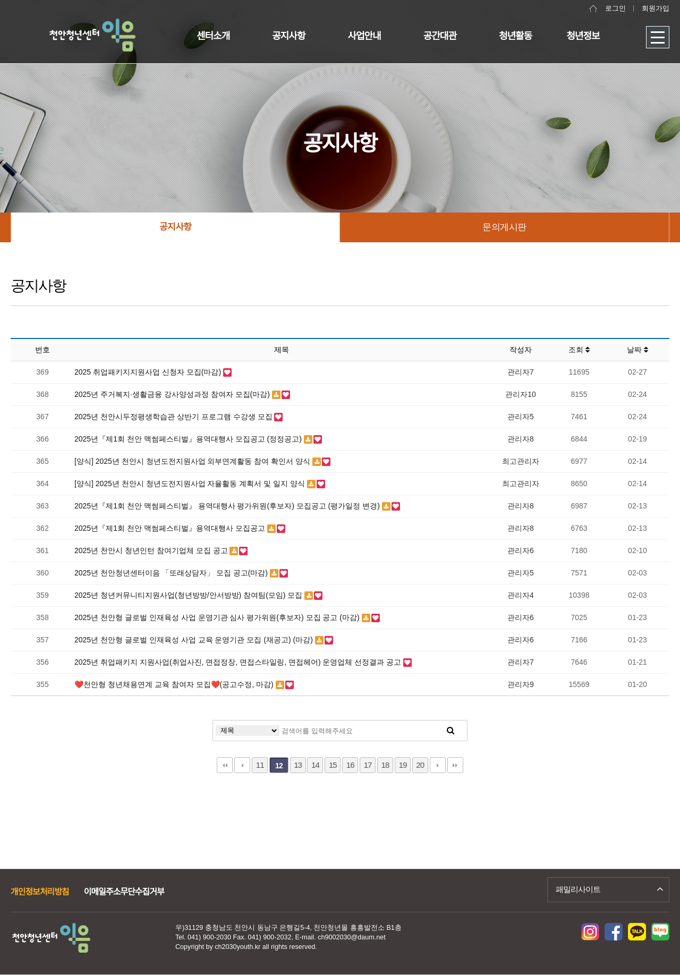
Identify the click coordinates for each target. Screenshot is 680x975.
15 (333, 764)
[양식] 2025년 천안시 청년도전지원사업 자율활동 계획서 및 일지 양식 (190, 483)
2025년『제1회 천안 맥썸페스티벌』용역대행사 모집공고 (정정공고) (189, 439)
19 (402, 764)
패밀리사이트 (578, 889)
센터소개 (213, 36)
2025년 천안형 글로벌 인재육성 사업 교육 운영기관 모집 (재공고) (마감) (194, 639)
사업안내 (364, 36)
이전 (242, 765)
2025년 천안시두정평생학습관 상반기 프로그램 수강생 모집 (174, 416)
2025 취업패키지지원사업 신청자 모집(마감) (148, 372)
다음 (438, 765)
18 (385, 764)
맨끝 (455, 765)
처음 (225, 765)
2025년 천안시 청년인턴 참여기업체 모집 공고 (152, 550)
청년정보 (582, 36)
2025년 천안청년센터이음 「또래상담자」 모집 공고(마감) (172, 573)
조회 (579, 349)
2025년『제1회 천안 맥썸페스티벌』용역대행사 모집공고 (170, 528)
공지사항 (288, 36)
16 (350, 764)
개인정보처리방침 (40, 891)
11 (260, 764)
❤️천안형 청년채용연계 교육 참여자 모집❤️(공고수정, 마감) (175, 684)
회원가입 (655, 8)
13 (298, 764)
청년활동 (515, 36)
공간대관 (439, 36)
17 (368, 764)
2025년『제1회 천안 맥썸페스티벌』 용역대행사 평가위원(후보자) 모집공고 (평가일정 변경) (228, 506)
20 (420, 764)
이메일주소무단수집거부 (124, 891)
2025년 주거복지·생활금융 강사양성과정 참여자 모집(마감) (173, 394)
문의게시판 (504, 227)
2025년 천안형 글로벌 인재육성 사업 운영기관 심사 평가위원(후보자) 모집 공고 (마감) (218, 617)
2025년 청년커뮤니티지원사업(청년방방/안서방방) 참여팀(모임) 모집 (189, 595)
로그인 (615, 8)
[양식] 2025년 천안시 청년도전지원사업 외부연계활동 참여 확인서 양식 (193, 461)
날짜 (637, 349)
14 (315, 764)
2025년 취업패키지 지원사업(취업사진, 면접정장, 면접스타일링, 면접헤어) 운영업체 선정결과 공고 (238, 662)
